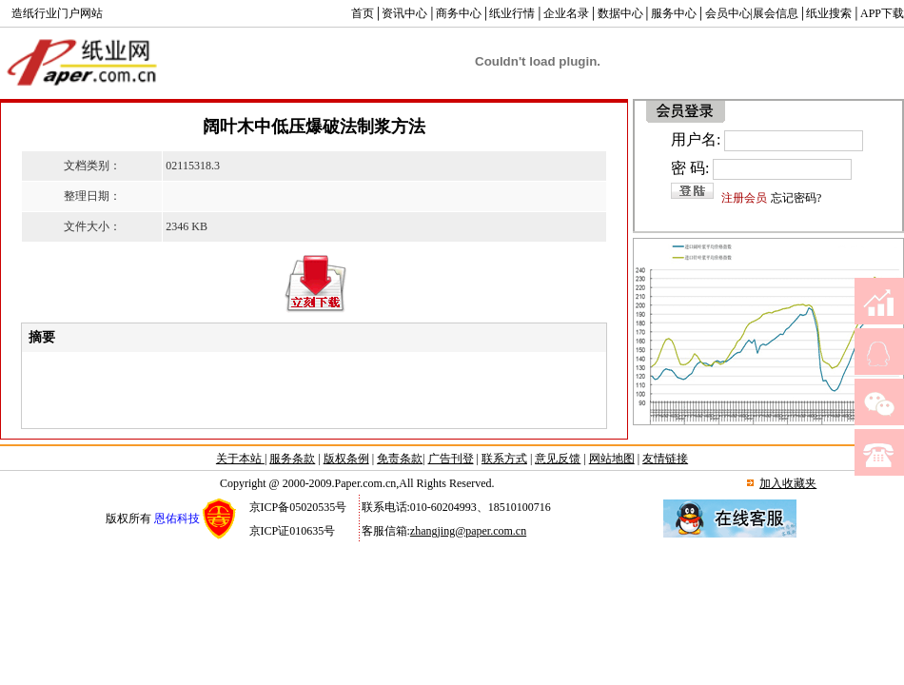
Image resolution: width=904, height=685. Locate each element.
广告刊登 (451, 458)
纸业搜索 (829, 13)
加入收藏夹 (787, 483)
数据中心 (620, 13)
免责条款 (400, 458)
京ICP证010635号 (292, 531)
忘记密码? (796, 198)
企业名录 (566, 13)
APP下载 (882, 13)
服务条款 (292, 458)
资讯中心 (404, 13)
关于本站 (240, 458)
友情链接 (665, 458)
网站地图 (612, 458)
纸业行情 (512, 13)
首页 (362, 13)
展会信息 (775, 13)
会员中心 (728, 13)
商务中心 (458, 13)
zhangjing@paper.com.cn (468, 531)
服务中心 (674, 13)
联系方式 (504, 458)
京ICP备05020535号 (298, 507)
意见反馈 (557, 458)
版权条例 (346, 458)
